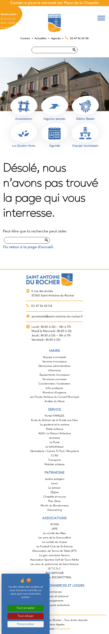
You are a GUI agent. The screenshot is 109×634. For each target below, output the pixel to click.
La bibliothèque (54, 446)
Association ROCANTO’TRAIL (55, 577)
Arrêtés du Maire (55, 401)
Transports (54, 460)
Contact (25, 38)
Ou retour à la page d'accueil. (28, 247)
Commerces (54, 592)
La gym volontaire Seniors (54, 555)
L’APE (54, 529)
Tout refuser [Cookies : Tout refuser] (26, 616)
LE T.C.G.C (54, 568)
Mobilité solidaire (54, 464)
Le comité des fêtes (54, 533)
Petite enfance (54, 429)
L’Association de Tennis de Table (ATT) (54, 551)
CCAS (54, 455)
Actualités (41, 38)
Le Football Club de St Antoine (55, 546)
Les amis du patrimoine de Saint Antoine (54, 564)
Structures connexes (54, 379)
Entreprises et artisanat (54, 596)
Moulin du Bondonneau (55, 505)
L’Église (55, 492)
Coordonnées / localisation (54, 383)
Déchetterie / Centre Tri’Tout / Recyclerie (54, 451)
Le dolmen (54, 488)
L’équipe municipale (54, 357)
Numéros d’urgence (54, 392)
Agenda (56, 38)
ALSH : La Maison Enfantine (54, 433)
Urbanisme (54, 370)
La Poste (55, 442)
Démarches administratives (54, 366)
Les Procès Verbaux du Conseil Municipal (54, 397)
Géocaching (54, 510)
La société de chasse (54, 542)
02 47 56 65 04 (79, 38)
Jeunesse (54, 438)
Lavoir (54, 483)
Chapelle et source (54, 496)
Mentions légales (54, 624)
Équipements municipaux (54, 375)
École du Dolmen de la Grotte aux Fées (54, 420)
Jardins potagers (54, 479)
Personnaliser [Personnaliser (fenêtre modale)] (25, 624)
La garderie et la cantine (54, 424)
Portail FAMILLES (54, 415)
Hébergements (54, 600)
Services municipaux (54, 361)
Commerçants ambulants (54, 605)
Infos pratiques (54, 388)
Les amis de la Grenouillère (54, 537)
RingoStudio (64, 628)
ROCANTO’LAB (54, 573)
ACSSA (54, 524)
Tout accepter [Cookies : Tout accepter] (25, 608)
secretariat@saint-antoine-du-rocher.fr (57, 316)
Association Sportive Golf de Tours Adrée (54, 559)
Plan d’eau (54, 501)
